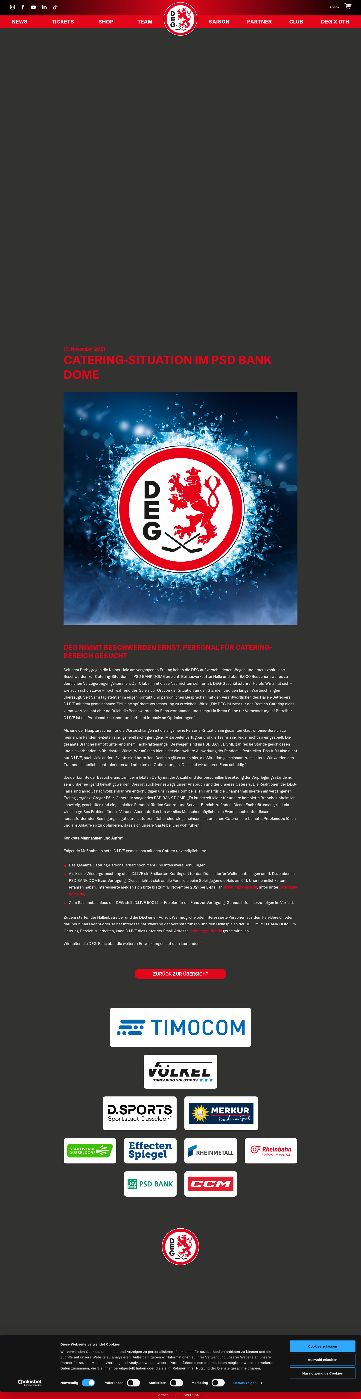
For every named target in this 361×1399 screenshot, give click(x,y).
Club (295, 22)
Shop (105, 22)
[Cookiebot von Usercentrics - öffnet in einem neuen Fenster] (30, 1390)
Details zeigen (244, 1390)
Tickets (63, 22)
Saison (220, 22)
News (21, 22)
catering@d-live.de (205, 930)
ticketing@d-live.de (240, 887)
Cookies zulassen (322, 1353)
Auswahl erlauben (322, 1367)
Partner (260, 22)
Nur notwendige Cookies (322, 1380)
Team (143, 22)
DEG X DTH (333, 22)
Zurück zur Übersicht (180, 974)
